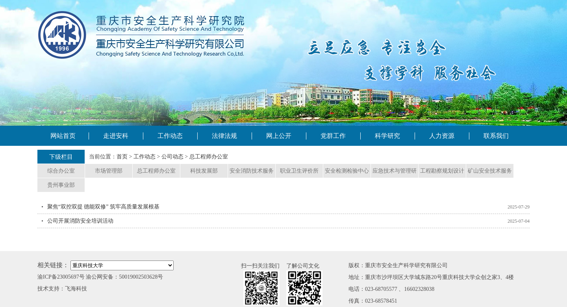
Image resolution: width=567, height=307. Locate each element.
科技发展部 (204, 171)
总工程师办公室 (208, 157)
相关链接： (53, 265)
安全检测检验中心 (347, 171)
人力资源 (441, 135)
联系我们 (496, 135)
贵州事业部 (61, 185)
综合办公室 (61, 171)
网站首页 (63, 135)
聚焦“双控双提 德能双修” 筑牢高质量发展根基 (103, 207)
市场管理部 (108, 171)
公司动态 (172, 157)
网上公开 (278, 135)
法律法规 (224, 135)
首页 (122, 157)
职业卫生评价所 (299, 171)
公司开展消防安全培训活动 (80, 221)
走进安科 (115, 135)
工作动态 (170, 135)
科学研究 (387, 135)
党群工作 (333, 135)
